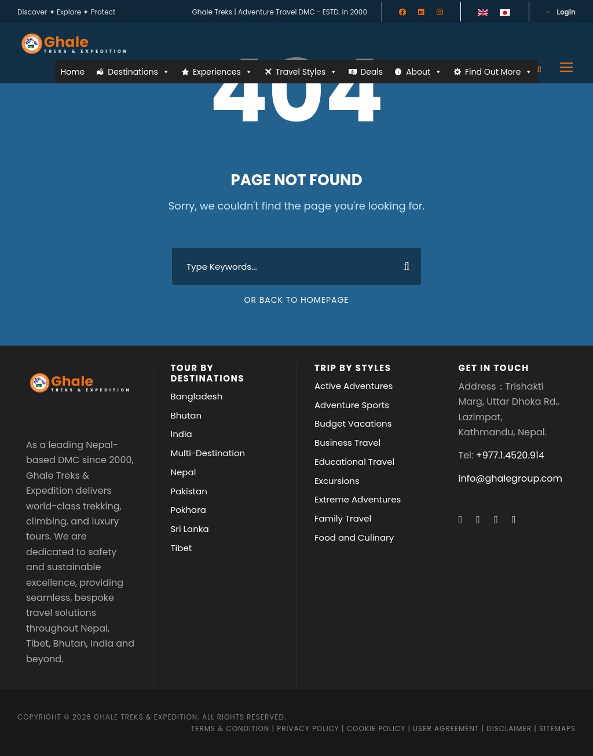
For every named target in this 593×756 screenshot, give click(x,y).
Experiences (222, 71)
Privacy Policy (308, 728)
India (181, 434)
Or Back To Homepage (296, 300)
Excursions (337, 481)
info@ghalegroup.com (511, 478)
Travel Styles (307, 71)
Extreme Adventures (357, 499)
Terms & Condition (230, 728)
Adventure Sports (351, 405)
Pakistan (189, 491)
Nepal (183, 472)
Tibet (181, 548)
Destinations (139, 71)
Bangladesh (197, 396)
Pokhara (189, 510)
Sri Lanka (190, 529)
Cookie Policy (376, 728)
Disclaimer (510, 728)
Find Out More (498, 71)
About (424, 71)
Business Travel (347, 442)
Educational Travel (354, 462)
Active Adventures (353, 386)
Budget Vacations (353, 423)
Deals (371, 72)
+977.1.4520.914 (510, 455)
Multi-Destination (208, 453)
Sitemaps (557, 728)
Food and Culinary (354, 537)
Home (73, 72)
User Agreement (447, 728)
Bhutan (186, 415)
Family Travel (342, 518)
